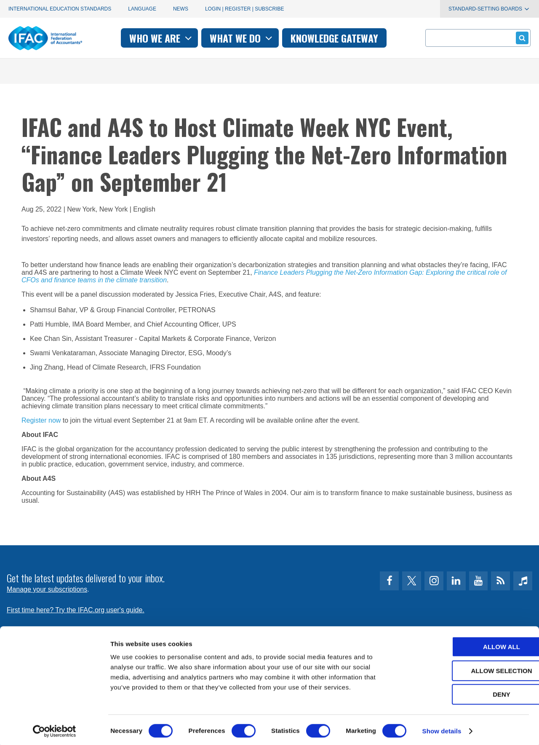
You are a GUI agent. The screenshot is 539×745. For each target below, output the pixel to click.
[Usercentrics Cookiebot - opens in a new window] (54, 728)
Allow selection (468, 668)
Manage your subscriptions (47, 589)
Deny (469, 691)
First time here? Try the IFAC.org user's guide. (75, 610)
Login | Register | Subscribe (244, 9)
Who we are (161, 38)
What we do (242, 38)
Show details (442, 728)
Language (142, 9)
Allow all (468, 644)
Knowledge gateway (334, 38)
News (180, 9)
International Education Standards (59, 9)
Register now (41, 420)
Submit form (521, 37)
